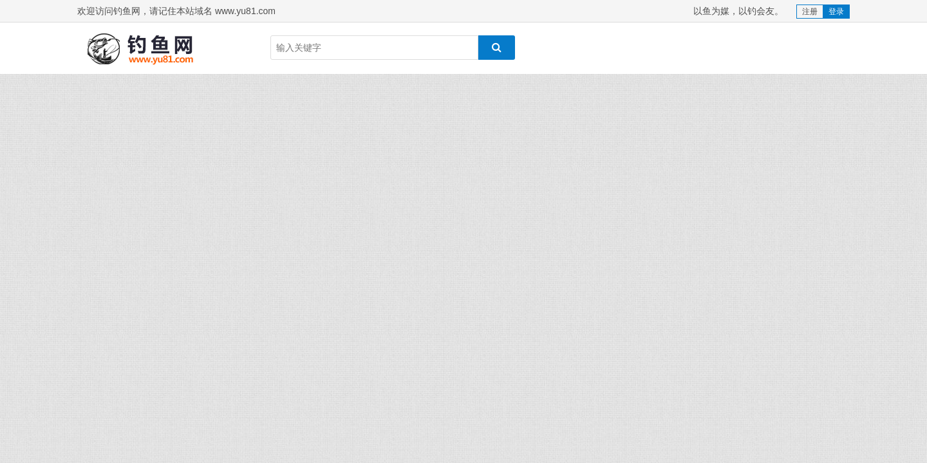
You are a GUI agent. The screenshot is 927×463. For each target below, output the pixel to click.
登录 (836, 11)
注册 (810, 11)
